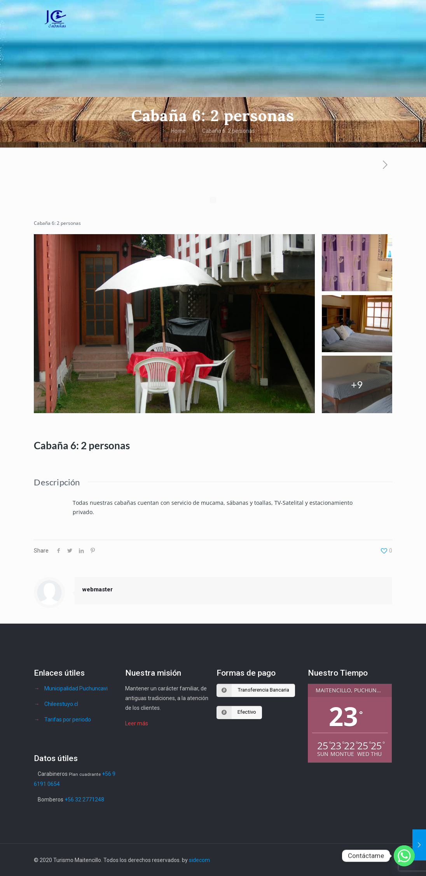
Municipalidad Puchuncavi (76, 688)
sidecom (199, 860)
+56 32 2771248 (84, 799)
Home (178, 131)
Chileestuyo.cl (61, 704)
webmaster (97, 589)
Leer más (136, 723)
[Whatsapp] (404, 855)
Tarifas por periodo (67, 719)
